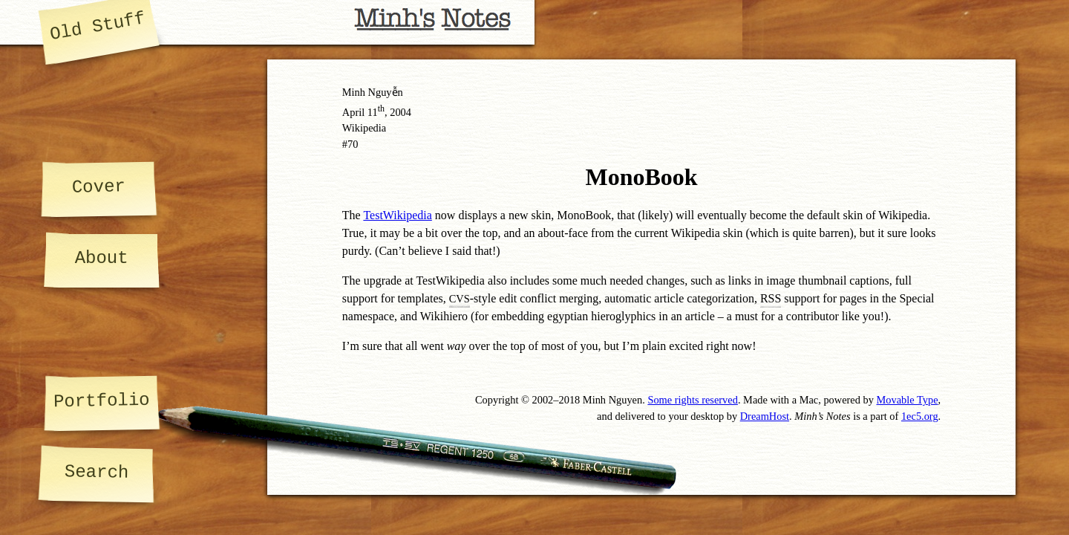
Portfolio (101, 401)
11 (376, 112)
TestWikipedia (397, 215)
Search (96, 472)
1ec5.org (919, 416)
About (101, 258)
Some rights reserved (692, 400)
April (353, 112)
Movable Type (907, 400)
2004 (400, 112)
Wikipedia (364, 128)
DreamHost (764, 416)
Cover (98, 186)
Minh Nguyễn (372, 92)
